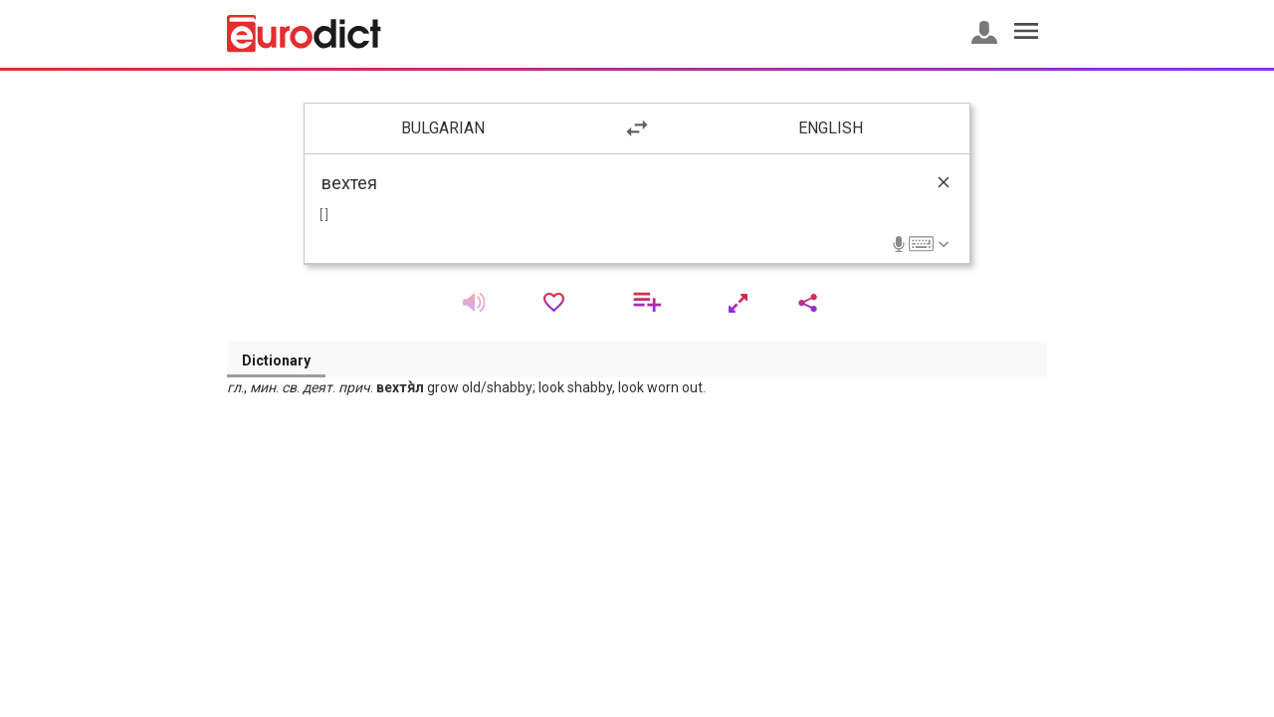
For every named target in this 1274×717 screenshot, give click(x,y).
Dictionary (276, 360)
